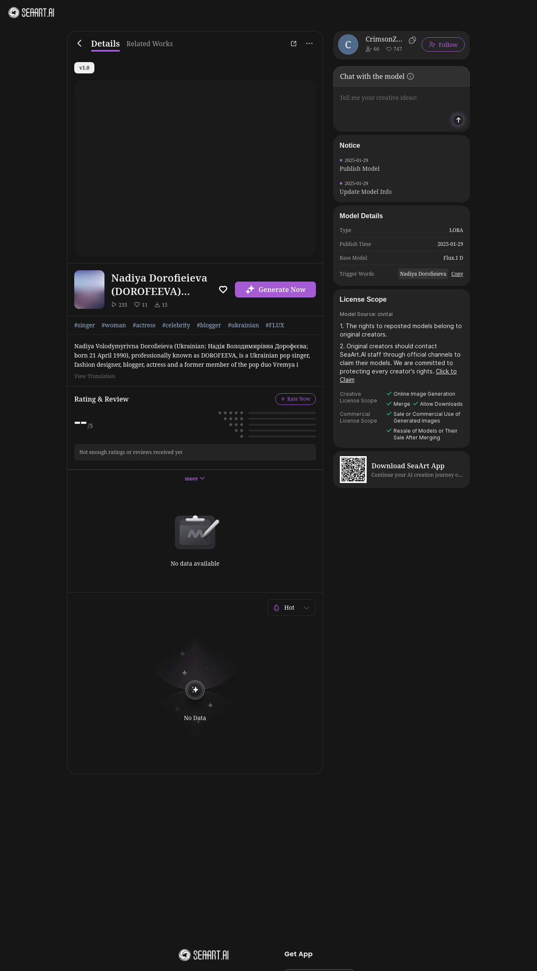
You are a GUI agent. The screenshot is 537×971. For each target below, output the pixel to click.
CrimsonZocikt (386, 39)
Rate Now (295, 398)
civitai (385, 314)
